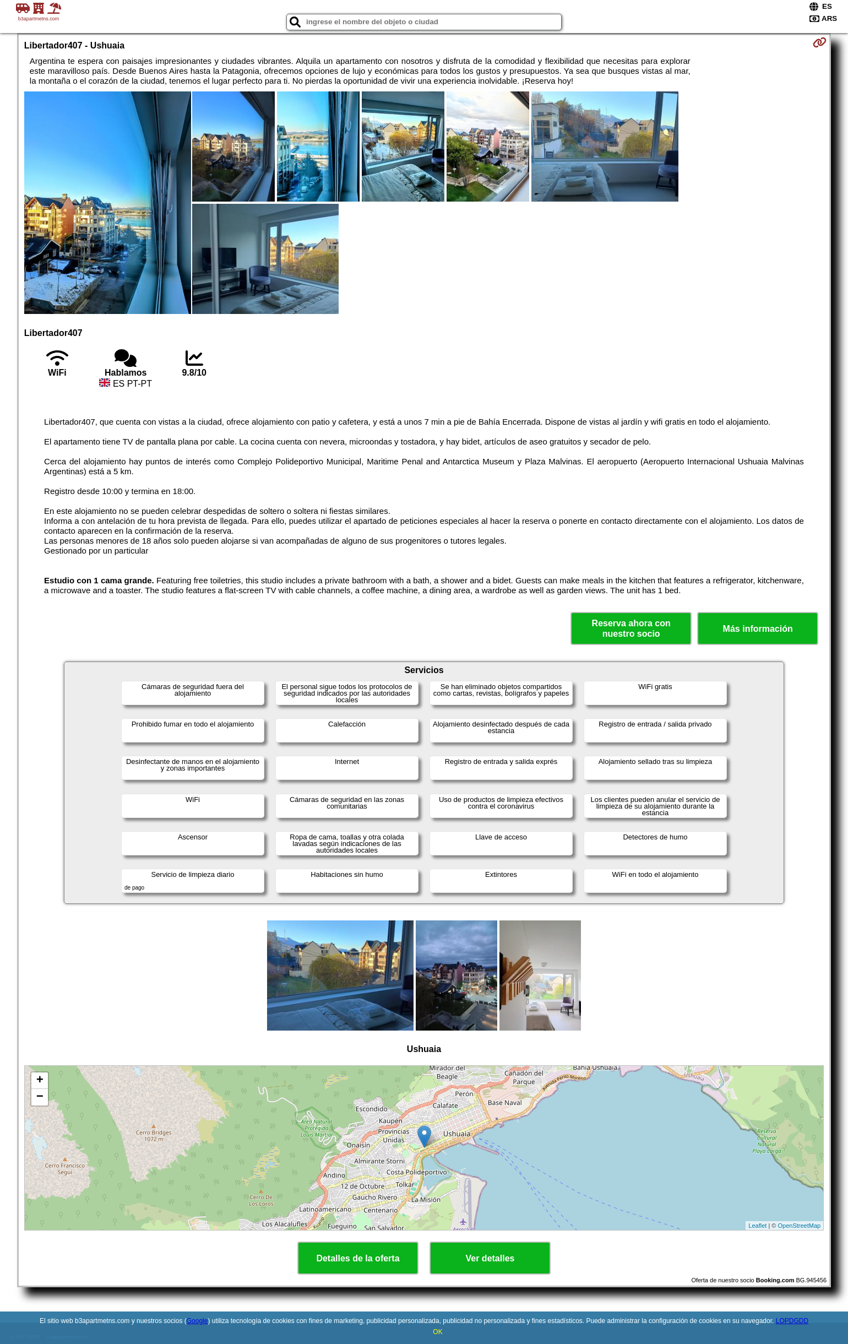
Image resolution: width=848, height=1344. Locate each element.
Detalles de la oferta (357, 1258)
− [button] (40, 1097)
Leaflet (757, 1225)
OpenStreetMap (799, 1225)
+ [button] (40, 1080)
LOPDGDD (792, 1321)
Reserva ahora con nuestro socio (631, 628)
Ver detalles (490, 1258)
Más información (758, 628)
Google (197, 1321)
